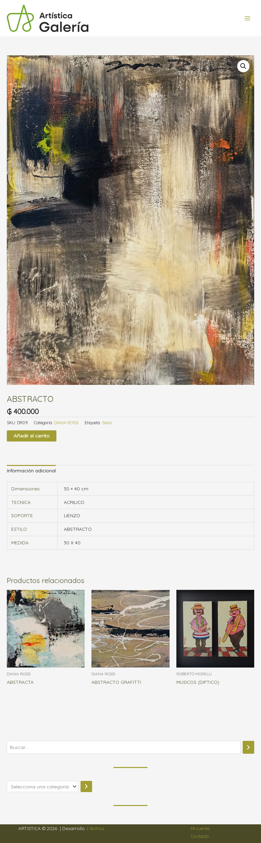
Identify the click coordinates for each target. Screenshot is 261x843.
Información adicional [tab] (31, 470)
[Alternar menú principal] (247, 18)
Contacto (200, 836)
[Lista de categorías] (42, 786)
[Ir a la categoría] (86, 786)
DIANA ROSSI (66, 422)
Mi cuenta (200, 828)
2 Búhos (95, 828)
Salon (107, 422)
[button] (243, 66)
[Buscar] (248, 747)
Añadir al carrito (32, 435)
